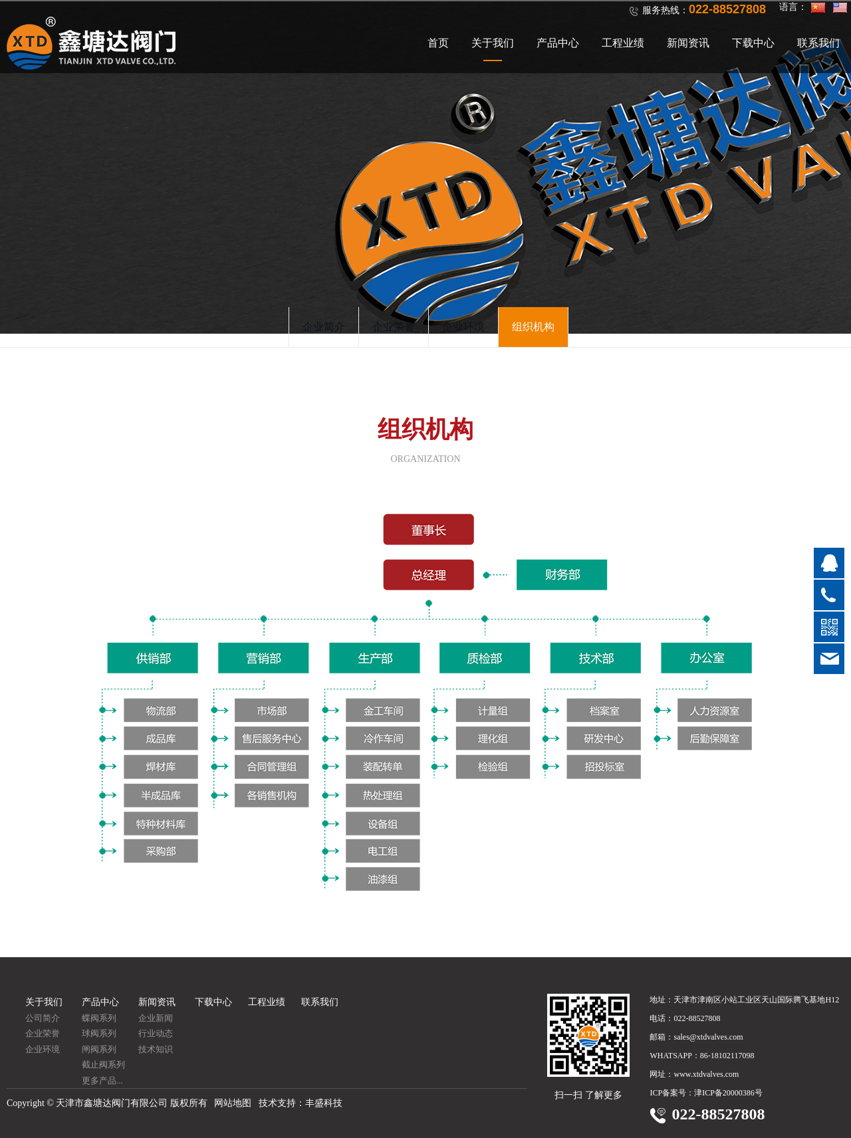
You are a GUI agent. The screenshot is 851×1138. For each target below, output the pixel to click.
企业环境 (463, 326)
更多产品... (102, 1080)
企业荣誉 (393, 326)
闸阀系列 (99, 1049)
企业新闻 (155, 1018)
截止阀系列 (103, 1065)
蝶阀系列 (99, 1018)
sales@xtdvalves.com (708, 1037)
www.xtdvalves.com (706, 1074)
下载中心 (753, 43)
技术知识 (155, 1049)
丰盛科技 (323, 1103)
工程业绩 (623, 43)
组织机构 (533, 326)
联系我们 (818, 43)
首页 (438, 43)
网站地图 (232, 1103)
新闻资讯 (688, 43)
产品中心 (558, 43)
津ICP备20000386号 (728, 1092)
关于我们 (492, 43)
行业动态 (155, 1033)
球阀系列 (99, 1033)
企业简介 (324, 326)
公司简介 (42, 1018)
